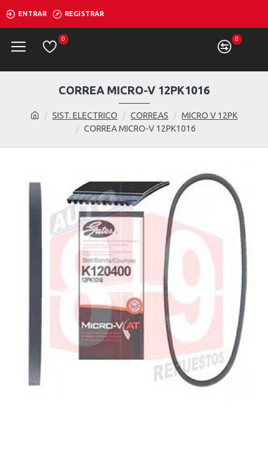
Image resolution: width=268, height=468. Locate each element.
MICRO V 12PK (210, 115)
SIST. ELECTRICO (85, 115)
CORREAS (150, 115)
